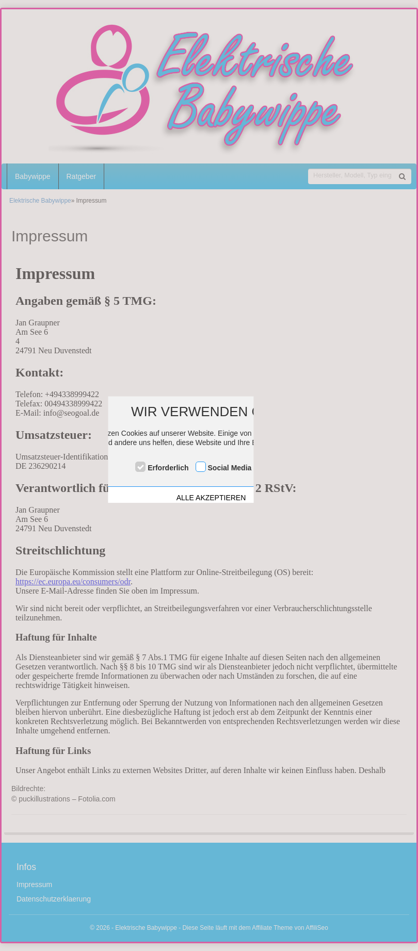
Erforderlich (168, 468)
